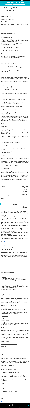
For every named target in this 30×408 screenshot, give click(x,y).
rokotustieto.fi (11, 0)
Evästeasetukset (24, 407)
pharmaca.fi (21, 407)
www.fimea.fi (5, 241)
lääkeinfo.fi (8, 0)
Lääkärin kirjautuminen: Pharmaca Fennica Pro (18, 0)
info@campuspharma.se (3, 401)
